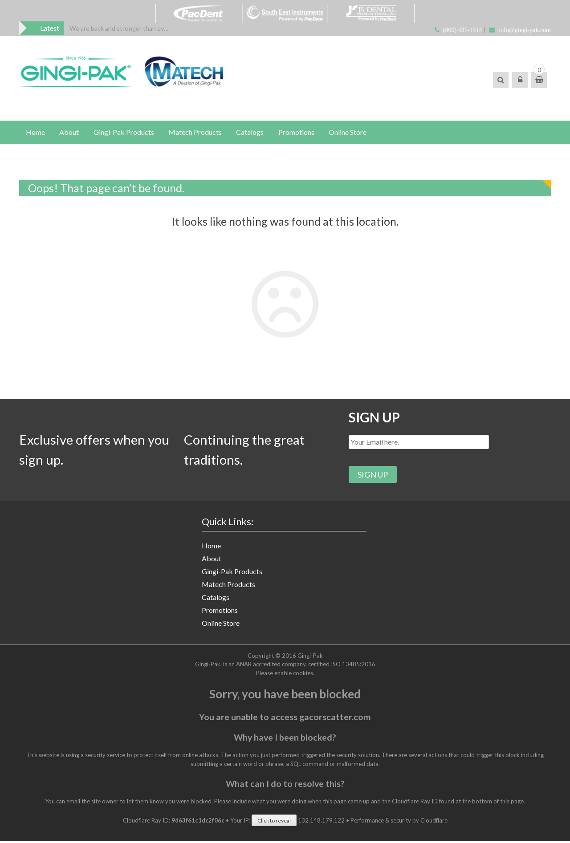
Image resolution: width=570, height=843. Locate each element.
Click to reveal (274, 822)
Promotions (298, 132)
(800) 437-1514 (462, 30)
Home (35, 132)
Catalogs (251, 132)
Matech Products (196, 132)
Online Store (349, 132)
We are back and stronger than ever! (120, 28)
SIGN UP (375, 418)
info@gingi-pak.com (525, 30)
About (69, 132)
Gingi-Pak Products (124, 132)
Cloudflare (434, 822)
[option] (120, 28)
